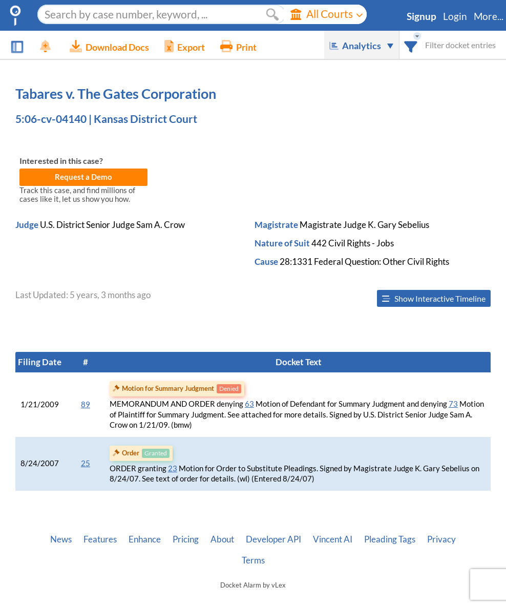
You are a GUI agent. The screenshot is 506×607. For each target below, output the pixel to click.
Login (455, 16)
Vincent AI (332, 539)
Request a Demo (83, 177)
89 (85, 404)
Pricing (186, 539)
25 (85, 463)
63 (249, 404)
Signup (421, 16)
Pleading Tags (389, 539)
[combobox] (411, 45)
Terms (253, 560)
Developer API (273, 539)
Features (100, 539)
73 (453, 404)
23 (172, 468)
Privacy (441, 539)
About (222, 539)
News (61, 539)
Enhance (145, 539)
